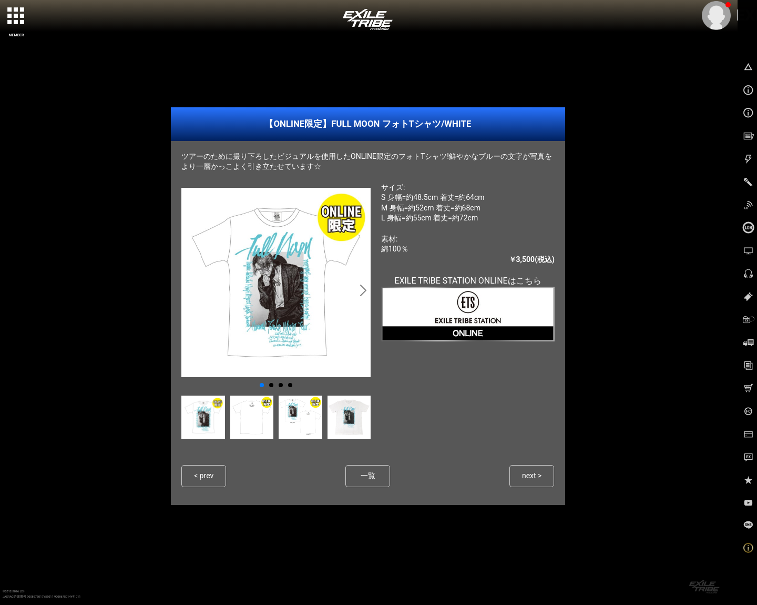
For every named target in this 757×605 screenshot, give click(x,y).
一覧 (368, 475)
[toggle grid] (16, 16)
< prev (204, 475)
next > (532, 475)
